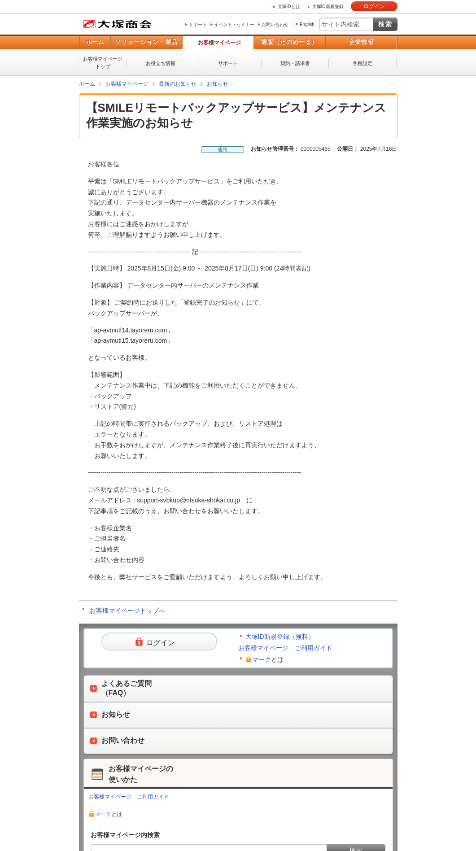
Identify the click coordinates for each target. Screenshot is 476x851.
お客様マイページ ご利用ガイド (285, 647)
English (307, 24)
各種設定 (362, 63)
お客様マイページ (219, 42)
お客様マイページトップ (102, 62)
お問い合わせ (275, 24)
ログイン (374, 6)
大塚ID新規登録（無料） (279, 636)
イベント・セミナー (234, 24)
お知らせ (217, 84)
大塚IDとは (289, 6)
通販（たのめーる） (289, 42)
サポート (198, 24)
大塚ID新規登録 (328, 6)
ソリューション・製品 (146, 42)
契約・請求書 (295, 63)
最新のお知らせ (178, 84)
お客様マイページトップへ (127, 610)
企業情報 (361, 42)
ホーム (95, 42)
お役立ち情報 (160, 63)
